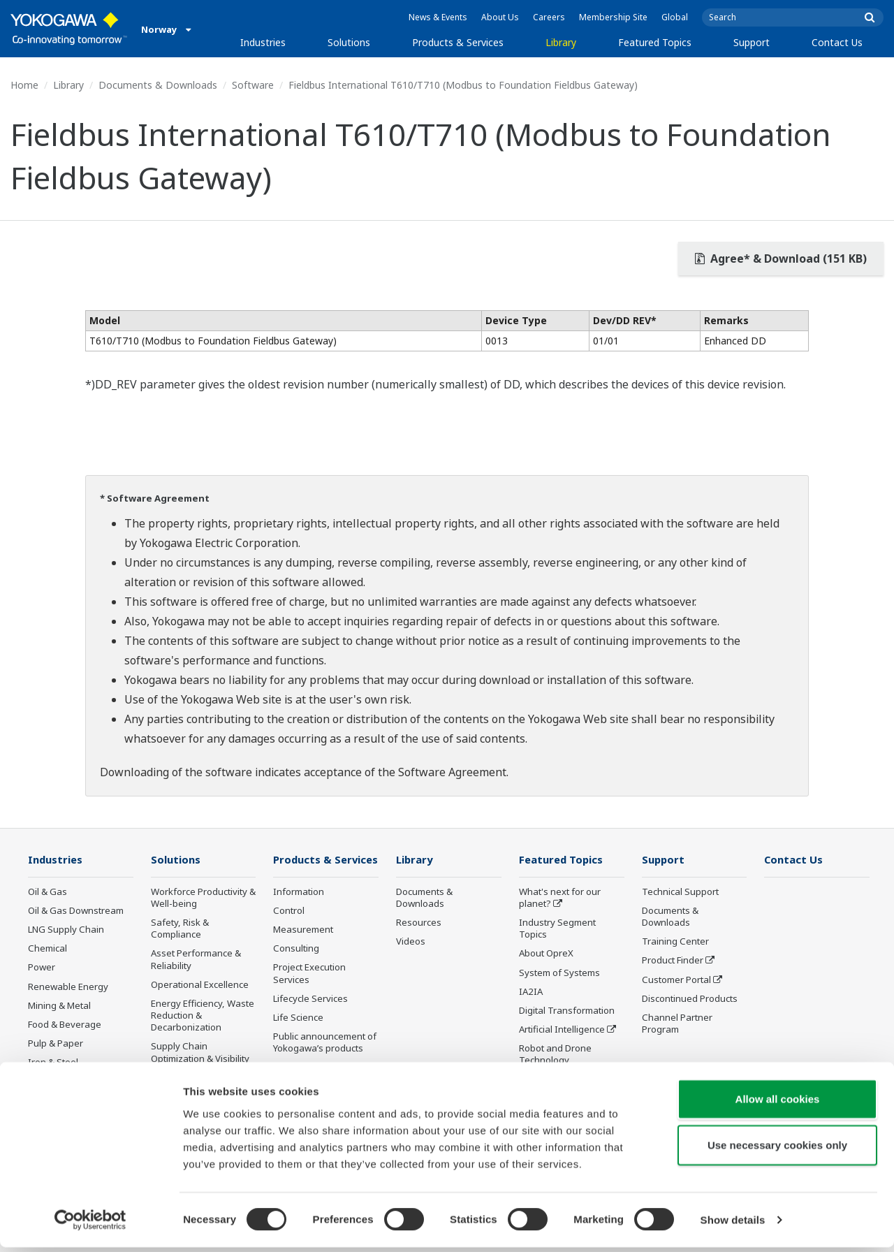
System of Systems (559, 973)
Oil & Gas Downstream (76, 911)
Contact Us (837, 42)
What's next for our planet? (560, 898)
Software (253, 85)
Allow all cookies (777, 1103)
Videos (410, 942)
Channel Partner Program (677, 1024)
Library (560, 42)
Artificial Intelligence (562, 1030)
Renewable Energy (68, 987)
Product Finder (672, 960)
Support (751, 42)
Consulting (296, 969)
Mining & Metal (59, 1006)
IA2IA (531, 992)
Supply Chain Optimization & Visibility (200, 1052)
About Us (500, 17)
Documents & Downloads (157, 85)
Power (41, 967)
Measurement (303, 950)
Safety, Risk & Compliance (180, 929)
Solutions (349, 42)
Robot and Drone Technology (555, 1054)
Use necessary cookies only (777, 1150)
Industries (263, 42)
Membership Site (613, 17)
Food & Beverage (64, 1025)
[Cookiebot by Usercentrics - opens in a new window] (90, 1224)
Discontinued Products (690, 999)
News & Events (438, 17)
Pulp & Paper (55, 1044)
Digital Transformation (567, 1011)
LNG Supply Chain (66, 930)
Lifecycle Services (310, 1019)
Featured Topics (654, 42)
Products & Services (458, 42)
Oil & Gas (47, 892)
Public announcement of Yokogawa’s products (324, 1063)
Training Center (675, 942)
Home (24, 85)
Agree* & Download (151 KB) (781, 258)
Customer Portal (676, 980)
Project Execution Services (309, 994)
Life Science (298, 1038)
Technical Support (680, 892)
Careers (549, 17)
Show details (733, 1224)
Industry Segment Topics (557, 929)
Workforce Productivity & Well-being (203, 898)
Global (674, 17)
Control (289, 931)
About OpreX (546, 953)
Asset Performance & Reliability (196, 959)
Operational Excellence (200, 985)
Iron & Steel (53, 1062)
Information (298, 912)
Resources (418, 923)
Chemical (47, 948)
